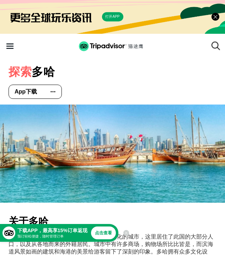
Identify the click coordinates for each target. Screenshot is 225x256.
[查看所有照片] (112, 154)
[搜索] (215, 45)
